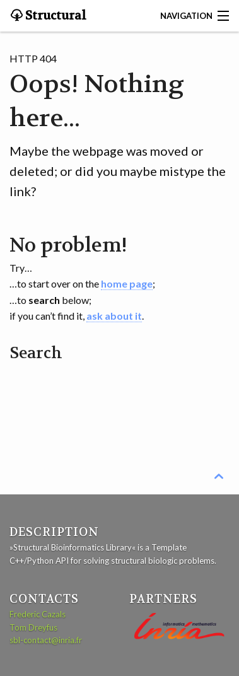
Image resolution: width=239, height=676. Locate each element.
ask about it (114, 316)
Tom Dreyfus (33, 627)
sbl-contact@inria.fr (45, 640)
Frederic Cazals (37, 614)
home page (127, 283)
